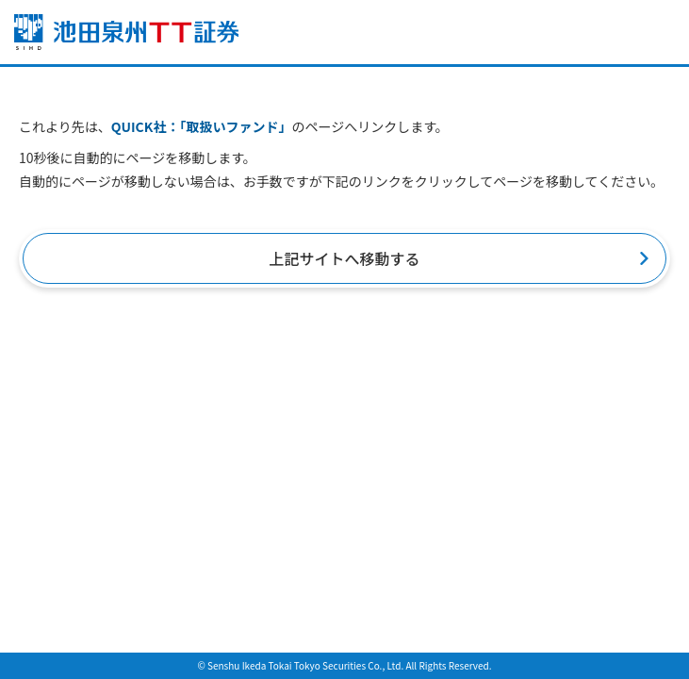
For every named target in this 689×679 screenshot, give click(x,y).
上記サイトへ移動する (344, 258)
